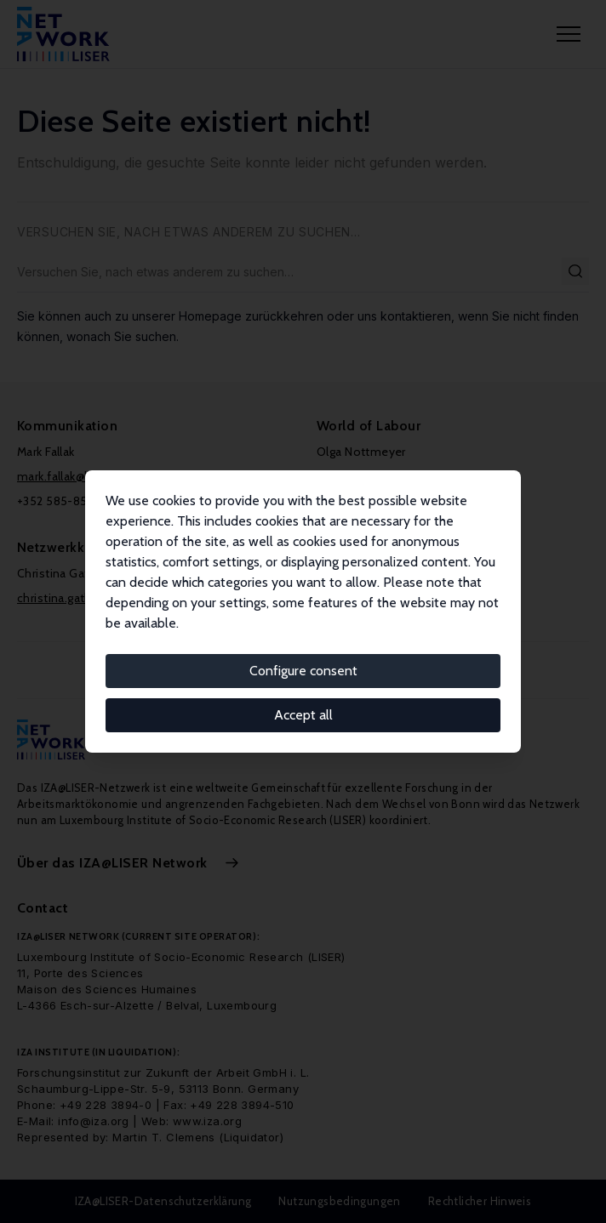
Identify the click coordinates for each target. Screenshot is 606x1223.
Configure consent (303, 671)
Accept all (303, 715)
